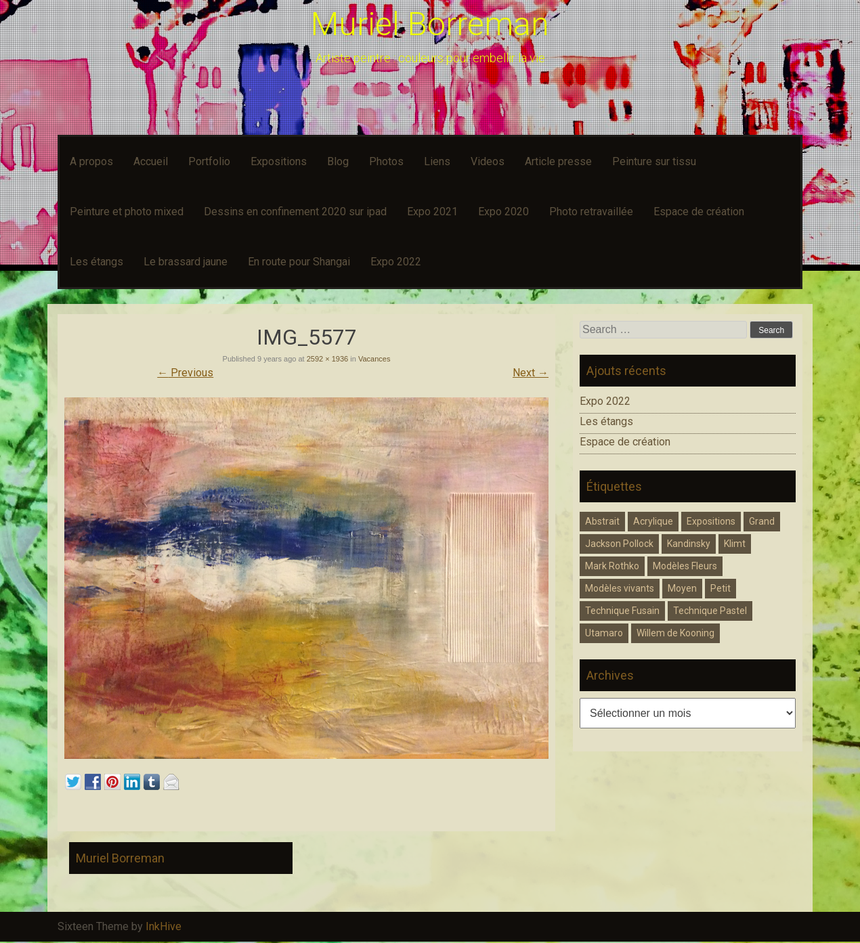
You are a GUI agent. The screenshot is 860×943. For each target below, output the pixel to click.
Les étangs (96, 261)
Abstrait (602, 521)
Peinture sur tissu (654, 161)
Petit (720, 588)
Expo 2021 (432, 211)
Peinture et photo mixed (127, 211)
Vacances (374, 359)
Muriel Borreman (430, 24)
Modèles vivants (619, 588)
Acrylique (653, 521)
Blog (338, 161)
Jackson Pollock (619, 543)
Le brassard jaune (186, 261)
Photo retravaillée (591, 211)
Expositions (279, 161)
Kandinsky (688, 543)
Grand (762, 521)
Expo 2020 (503, 211)
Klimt (735, 543)
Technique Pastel (710, 610)
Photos (386, 161)
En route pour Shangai (299, 261)
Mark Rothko (612, 566)
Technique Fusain (622, 610)
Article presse (558, 161)
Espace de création (698, 211)
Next (531, 372)
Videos (487, 161)
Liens (437, 161)
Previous (185, 372)
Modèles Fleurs (685, 566)
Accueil (150, 161)
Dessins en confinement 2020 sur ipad (295, 211)
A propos (91, 161)
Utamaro (604, 633)
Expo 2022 (395, 261)
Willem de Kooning (675, 633)
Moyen (682, 588)
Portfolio (209, 161)
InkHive (163, 926)
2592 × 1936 (327, 359)
